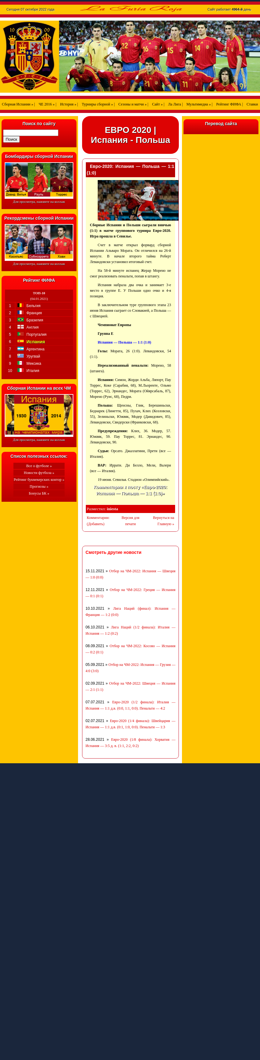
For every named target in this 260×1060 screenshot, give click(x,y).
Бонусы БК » (39, 493)
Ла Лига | (175, 104)
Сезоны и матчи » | (133, 104)
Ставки (252, 104)
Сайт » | (158, 104)
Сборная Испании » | (18, 104)
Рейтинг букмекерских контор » (39, 479)
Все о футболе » (39, 466)
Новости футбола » (39, 473)
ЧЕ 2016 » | (47, 104)
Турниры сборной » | (98, 104)
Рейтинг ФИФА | (229, 104)
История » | (69, 104)
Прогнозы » (39, 486)
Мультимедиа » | (199, 104)
